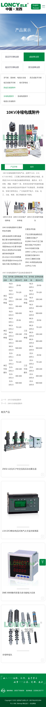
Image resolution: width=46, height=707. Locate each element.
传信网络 (33, 703)
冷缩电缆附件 (9, 96)
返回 (32, 167)
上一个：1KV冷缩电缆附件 (11, 400)
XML (14, 703)
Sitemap (19, 703)
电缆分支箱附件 (10, 101)
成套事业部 (34, 57)
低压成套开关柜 (10, 83)
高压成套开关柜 (36, 78)
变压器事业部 (34, 67)
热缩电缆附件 (23, 96)
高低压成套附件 (10, 88)
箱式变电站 (23, 83)
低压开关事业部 (12, 67)
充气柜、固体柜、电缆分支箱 (15, 78)
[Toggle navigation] (42, 6)
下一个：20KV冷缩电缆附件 (11, 403)
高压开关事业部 (12, 57)
